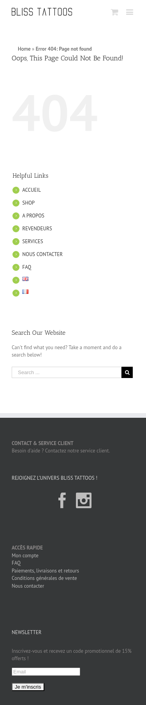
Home (24, 49)
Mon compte (25, 555)
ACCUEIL (31, 190)
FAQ (26, 267)
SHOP (28, 203)
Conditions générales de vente (44, 578)
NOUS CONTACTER (42, 254)
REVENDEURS (37, 228)
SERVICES (32, 241)
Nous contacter (28, 586)
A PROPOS (33, 215)
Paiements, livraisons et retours (45, 570)
